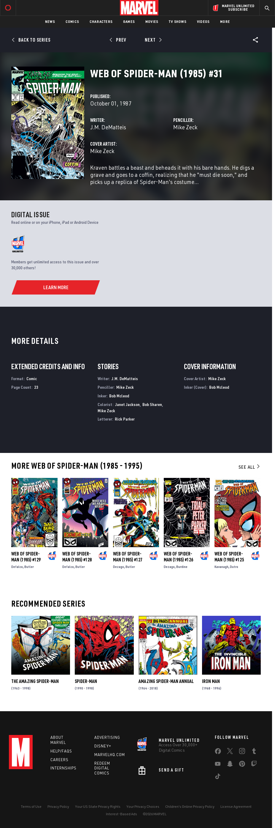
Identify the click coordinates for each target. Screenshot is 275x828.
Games (129, 21)
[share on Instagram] (242, 752)
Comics (72, 21)
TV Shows (177, 21)
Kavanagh (221, 566)
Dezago (118, 566)
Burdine (181, 566)
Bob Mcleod (119, 395)
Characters (101, 21)
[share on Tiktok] (218, 777)
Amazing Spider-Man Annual (166, 681)
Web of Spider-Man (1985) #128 (77, 557)
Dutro (234, 566)
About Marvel (58, 740)
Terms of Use (31, 806)
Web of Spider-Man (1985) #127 (127, 557)
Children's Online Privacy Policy (189, 806)
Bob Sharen (152, 404)
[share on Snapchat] (230, 765)
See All (249, 467)
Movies (151, 21)
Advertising (107, 737)
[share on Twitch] (254, 765)
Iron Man (211, 681)
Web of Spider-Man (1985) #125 (229, 557)
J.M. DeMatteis (108, 127)
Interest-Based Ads (121, 814)
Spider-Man (86, 681)
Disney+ (102, 746)
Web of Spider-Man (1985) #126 (178, 557)
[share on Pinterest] (242, 765)
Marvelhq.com (109, 754)
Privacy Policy (58, 806)
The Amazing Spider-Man (35, 681)
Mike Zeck (185, 127)
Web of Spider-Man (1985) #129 (26, 557)
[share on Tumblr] (254, 752)
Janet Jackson (127, 404)
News (50, 21)
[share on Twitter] (230, 752)
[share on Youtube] (218, 765)
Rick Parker (125, 418)
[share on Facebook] (218, 752)
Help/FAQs (61, 751)
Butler (29, 566)
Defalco (17, 566)
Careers (59, 759)
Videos (203, 21)
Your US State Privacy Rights (97, 806)
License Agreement (236, 806)
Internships (63, 768)
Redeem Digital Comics (102, 768)
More (225, 21)
